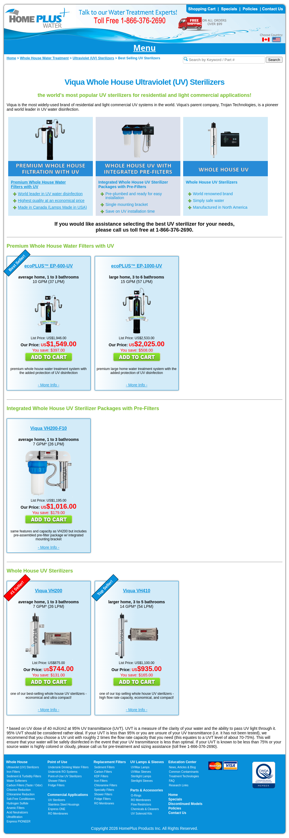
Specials (175, 799)
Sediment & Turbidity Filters (24, 776)
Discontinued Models (185, 804)
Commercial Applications (67, 795)
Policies (174, 808)
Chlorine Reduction (19, 789)
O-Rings (136, 795)
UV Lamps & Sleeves (147, 762)
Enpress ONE (56, 809)
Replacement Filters (110, 762)
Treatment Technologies (184, 776)
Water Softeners (17, 780)
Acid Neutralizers (17, 812)
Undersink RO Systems (62, 771)
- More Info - (48, 385)
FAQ (172, 780)
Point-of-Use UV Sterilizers (65, 776)
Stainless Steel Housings (63, 804)
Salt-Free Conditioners (21, 798)
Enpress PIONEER (18, 821)
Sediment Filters (104, 767)
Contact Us (177, 813)
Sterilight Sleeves (142, 780)
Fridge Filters (56, 785)
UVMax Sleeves (141, 771)
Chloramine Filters (105, 785)
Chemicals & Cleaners (145, 809)
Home (173, 795)
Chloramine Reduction (21, 794)
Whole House (17, 762)
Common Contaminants (184, 771)
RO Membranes (58, 813)
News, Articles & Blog (182, 767)
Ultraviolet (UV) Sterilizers (23, 767)
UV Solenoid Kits (141, 813)
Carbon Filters (25, 785)
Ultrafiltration (15, 817)
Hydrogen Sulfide (18, 803)
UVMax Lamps (140, 767)
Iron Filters (13, 771)
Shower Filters (57, 780)
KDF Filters (101, 776)
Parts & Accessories (146, 790)
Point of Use (57, 762)
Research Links (179, 785)
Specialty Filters (104, 789)
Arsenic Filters (16, 807)
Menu (144, 48)
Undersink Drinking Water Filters (68, 767)
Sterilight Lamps (141, 776)
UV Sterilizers (56, 800)
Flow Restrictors (141, 804)
